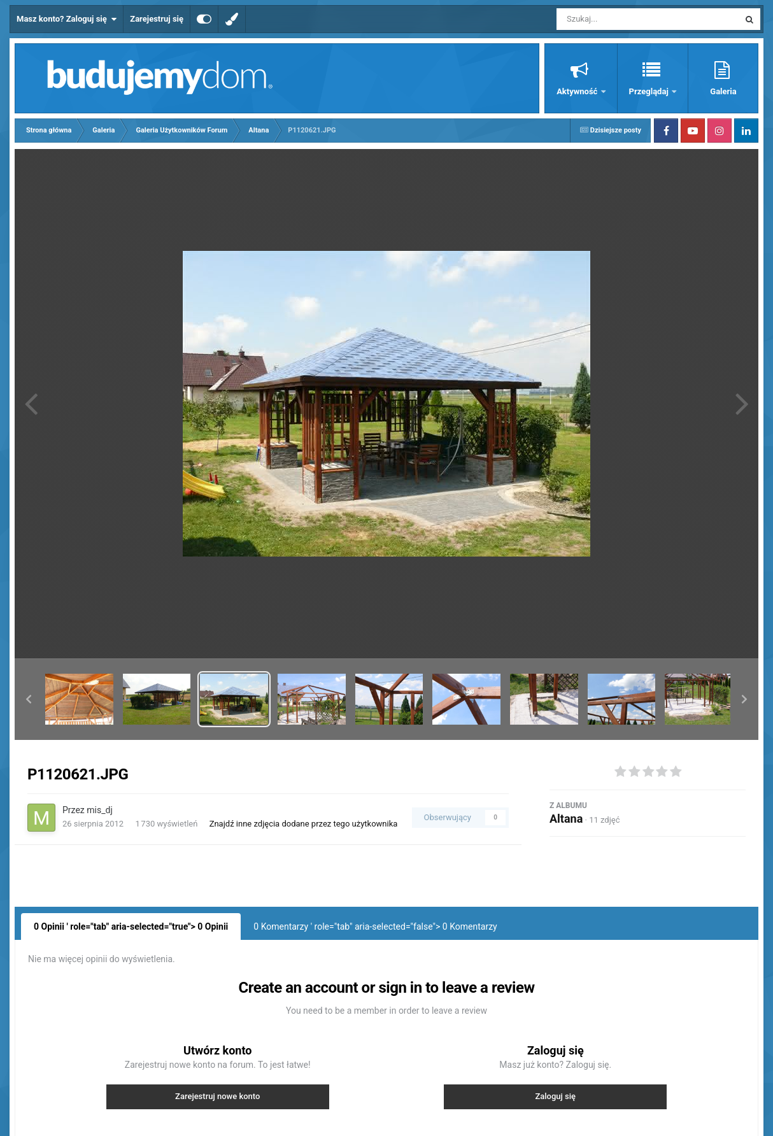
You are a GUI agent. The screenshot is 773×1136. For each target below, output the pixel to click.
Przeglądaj (649, 91)
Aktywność (578, 91)
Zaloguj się (555, 1096)
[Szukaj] (619, 19)
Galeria (723, 91)
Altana (566, 818)
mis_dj (99, 810)
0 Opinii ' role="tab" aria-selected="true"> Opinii (131, 926)
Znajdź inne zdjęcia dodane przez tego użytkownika (303, 823)
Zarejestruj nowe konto (217, 1096)
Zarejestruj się (156, 19)
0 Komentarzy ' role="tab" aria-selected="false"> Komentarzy (375, 926)
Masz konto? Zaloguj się (67, 19)
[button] (29, 699)
